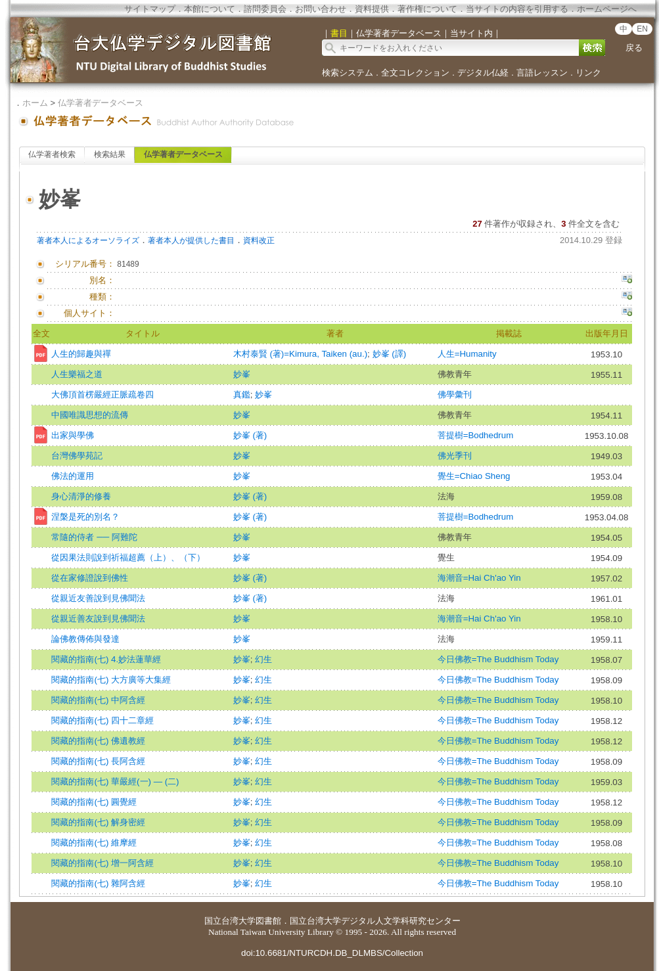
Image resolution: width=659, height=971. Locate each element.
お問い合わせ (320, 9)
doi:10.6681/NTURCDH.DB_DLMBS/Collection (332, 953)
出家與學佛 (72, 435)
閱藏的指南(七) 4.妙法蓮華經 (106, 659)
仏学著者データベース (100, 103)
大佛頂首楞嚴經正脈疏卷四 (102, 394)
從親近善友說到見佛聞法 (98, 618)
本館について (209, 9)
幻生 (263, 659)
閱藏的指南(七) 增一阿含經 (102, 863)
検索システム (347, 73)
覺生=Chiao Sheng (474, 476)
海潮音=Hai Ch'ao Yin (479, 578)
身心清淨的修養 (81, 496)
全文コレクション (415, 73)
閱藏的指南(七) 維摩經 (94, 842)
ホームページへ (607, 9)
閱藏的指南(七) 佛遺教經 (98, 741)
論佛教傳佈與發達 (85, 639)
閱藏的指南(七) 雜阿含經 (98, 883)
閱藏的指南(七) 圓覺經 (94, 802)
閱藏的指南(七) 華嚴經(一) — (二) (115, 781)
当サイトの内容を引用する (517, 9)
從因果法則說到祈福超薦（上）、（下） (128, 557)
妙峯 (241, 374)
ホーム (35, 103)
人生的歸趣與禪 (81, 354)
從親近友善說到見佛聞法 (98, 598)
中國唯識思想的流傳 (89, 415)
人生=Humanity (467, 354)
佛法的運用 (72, 476)
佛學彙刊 (455, 394)
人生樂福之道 (76, 374)
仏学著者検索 (52, 154)
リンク (588, 73)
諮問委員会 (265, 9)
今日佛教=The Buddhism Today (498, 659)
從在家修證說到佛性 (89, 578)
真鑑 (241, 394)
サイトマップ (149, 9)
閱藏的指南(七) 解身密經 (98, 822)
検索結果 (109, 154)
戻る (634, 48)
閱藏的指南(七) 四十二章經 (102, 720)
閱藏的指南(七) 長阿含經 (98, 761)
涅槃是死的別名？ (85, 517)
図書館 (268, 921)
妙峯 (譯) (390, 354)
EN (642, 29)
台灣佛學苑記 (76, 456)
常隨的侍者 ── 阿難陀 (94, 537)
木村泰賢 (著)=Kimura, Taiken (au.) (300, 354)
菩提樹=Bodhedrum (476, 435)
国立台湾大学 (230, 921)
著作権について (427, 9)
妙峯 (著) (250, 435)
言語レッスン (542, 73)
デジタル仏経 (483, 73)
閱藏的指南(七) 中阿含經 (98, 700)
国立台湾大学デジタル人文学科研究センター (375, 921)
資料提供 (372, 9)
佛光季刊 (455, 456)
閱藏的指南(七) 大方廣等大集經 (111, 680)
